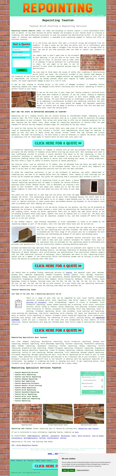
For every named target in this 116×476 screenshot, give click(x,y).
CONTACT (92, 15)
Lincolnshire (17, 438)
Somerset (45, 436)
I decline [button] (72, 470)
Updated (38, 460)
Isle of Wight (98, 436)
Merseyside (65, 436)
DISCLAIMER (100, 15)
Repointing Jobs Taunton (89, 428)
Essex (74, 436)
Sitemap (13, 460)
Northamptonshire (31, 438)
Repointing (19, 460)
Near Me (49, 460)
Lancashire (54, 436)
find (18, 341)
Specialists (31, 460)
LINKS (81, 15)
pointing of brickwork (36, 302)
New (25, 460)
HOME (75, 15)
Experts (43, 460)
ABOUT (86, 15)
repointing (49, 272)
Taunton (69, 272)
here (28, 363)
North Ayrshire (84, 436)
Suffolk (63, 438)
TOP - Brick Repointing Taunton (25, 445)
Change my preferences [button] (83, 470)
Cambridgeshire (33, 436)
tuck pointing (81, 307)
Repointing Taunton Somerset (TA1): (27, 31)
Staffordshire (52, 438)
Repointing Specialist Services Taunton (36, 368)
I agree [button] (65, 470)
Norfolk (42, 438)
